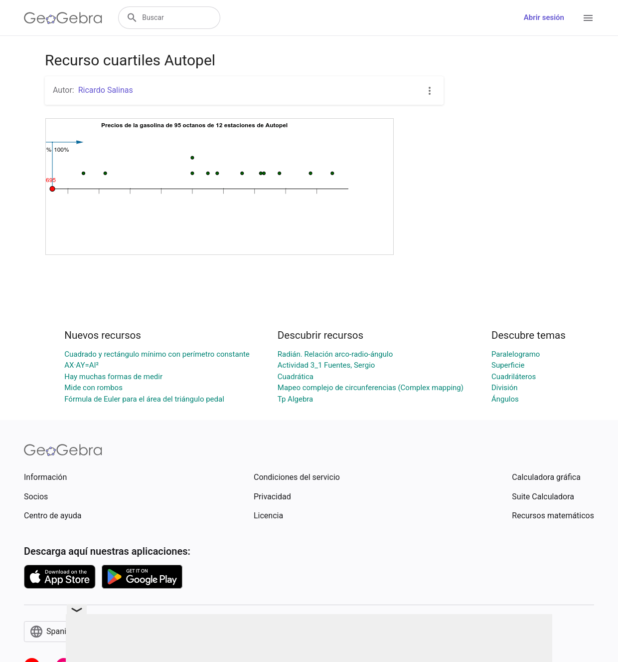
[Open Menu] (588, 18)
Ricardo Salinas (105, 90)
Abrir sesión (544, 17)
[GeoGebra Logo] (63, 18)
